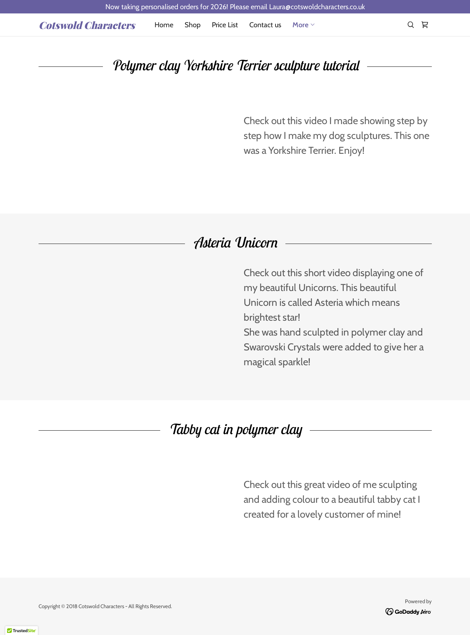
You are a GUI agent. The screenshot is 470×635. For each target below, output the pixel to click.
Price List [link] (225, 25)
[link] (88, 26)
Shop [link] (193, 25)
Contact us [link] (265, 25)
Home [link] (164, 25)
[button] (303, 25)
